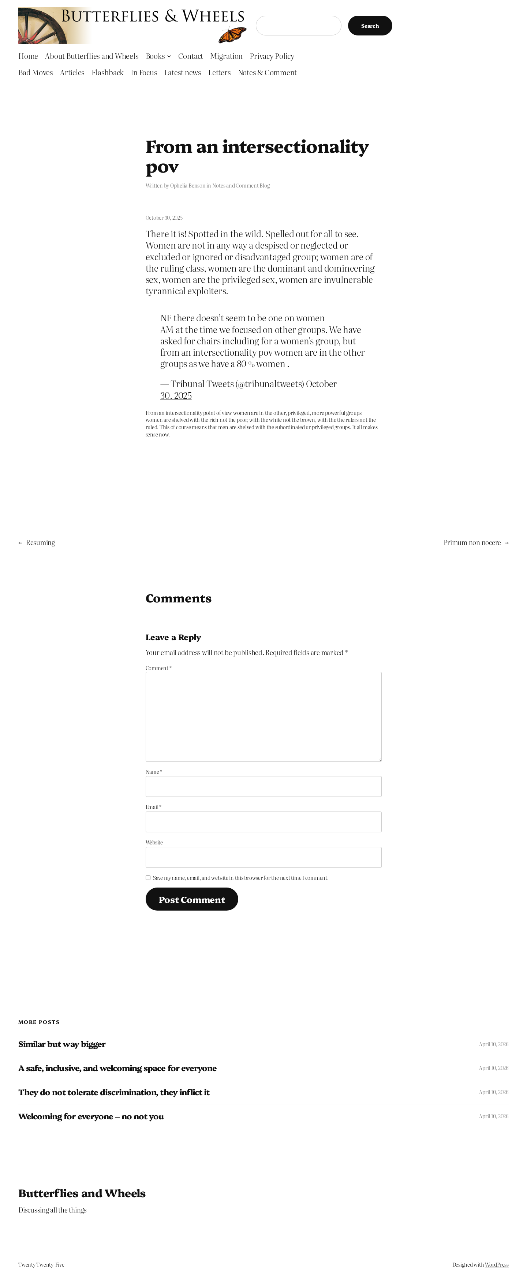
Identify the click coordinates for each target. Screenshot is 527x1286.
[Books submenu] (169, 55)
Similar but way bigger (61, 1043)
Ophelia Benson (188, 185)
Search (370, 25)
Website (154, 842)
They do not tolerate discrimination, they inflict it (113, 1092)
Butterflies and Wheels (82, 1192)
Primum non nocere (472, 542)
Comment (159, 668)
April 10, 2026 (494, 1044)
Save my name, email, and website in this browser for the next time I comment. (241, 877)
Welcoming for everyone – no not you (91, 1116)
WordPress (497, 1264)
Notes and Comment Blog (241, 185)
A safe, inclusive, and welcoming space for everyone (117, 1068)
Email (153, 806)
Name (154, 771)
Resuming (40, 542)
